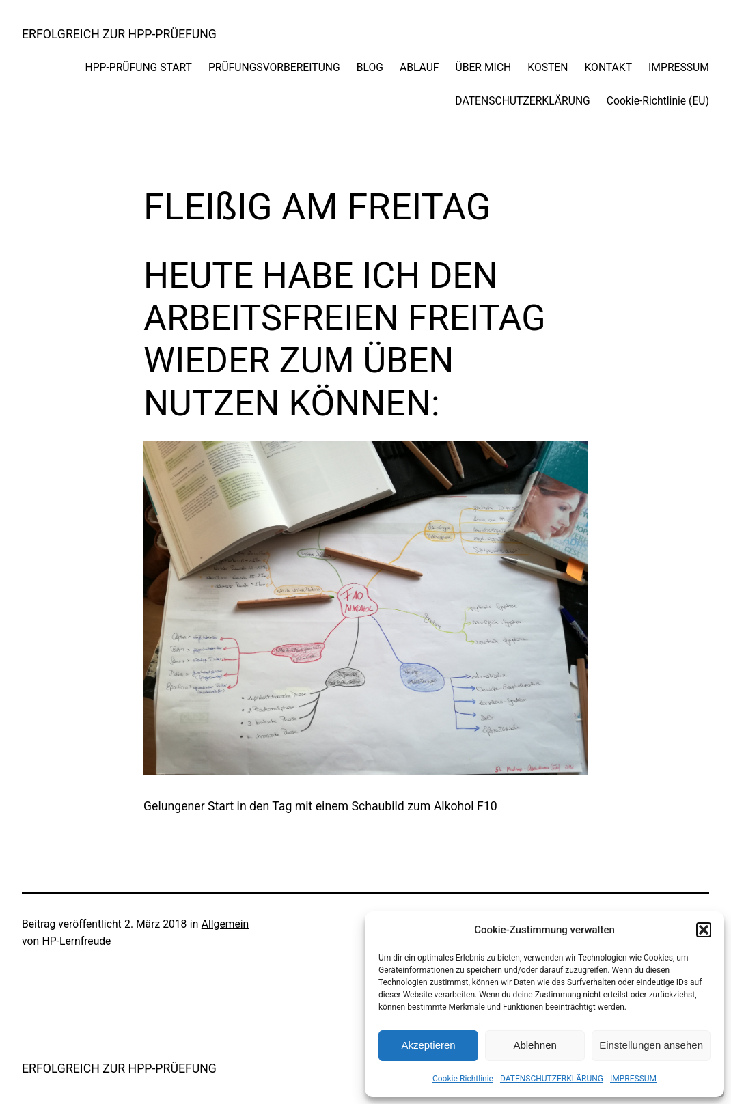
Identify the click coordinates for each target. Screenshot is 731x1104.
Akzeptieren (428, 1045)
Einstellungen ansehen (651, 1045)
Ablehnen (534, 1045)
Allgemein (225, 923)
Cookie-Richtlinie (462, 1079)
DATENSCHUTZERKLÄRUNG (551, 1079)
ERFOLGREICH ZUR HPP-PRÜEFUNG (119, 34)
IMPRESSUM (633, 1079)
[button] (704, 930)
